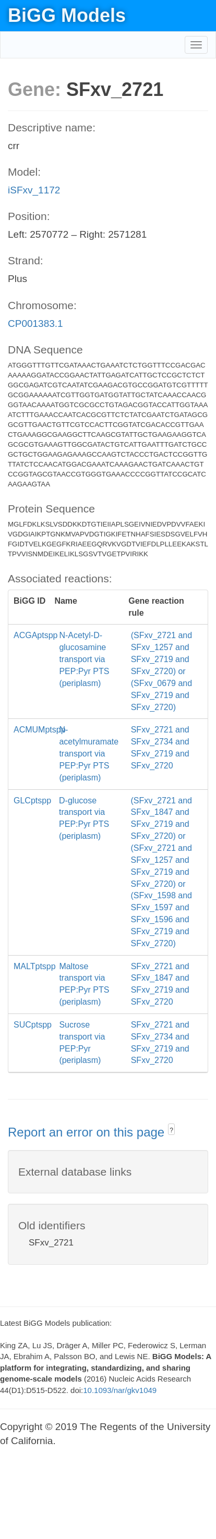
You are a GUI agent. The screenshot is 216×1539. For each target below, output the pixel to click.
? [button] (171, 1130)
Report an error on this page (88, 1132)
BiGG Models (67, 15)
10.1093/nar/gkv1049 (120, 1390)
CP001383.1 (35, 323)
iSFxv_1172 (34, 190)
